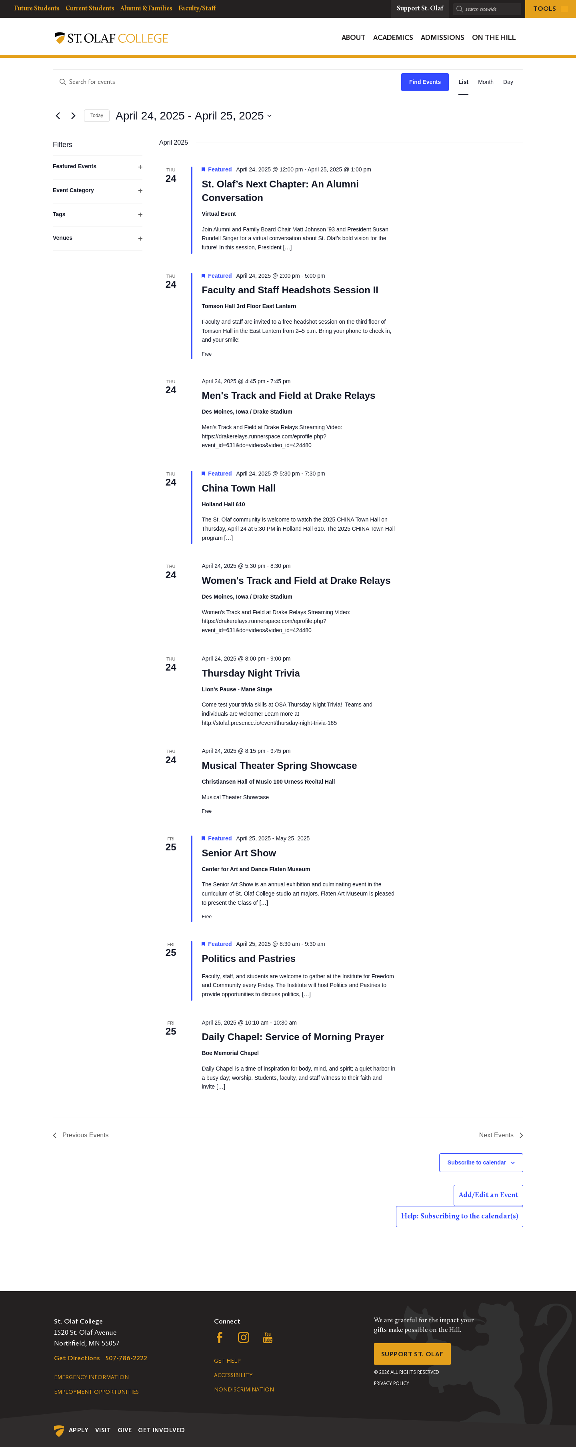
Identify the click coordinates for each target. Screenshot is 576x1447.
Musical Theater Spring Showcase (279, 765)
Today (96, 115)
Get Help (227, 1360)
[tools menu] (550, 9)
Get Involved (161, 1430)
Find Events (425, 82)
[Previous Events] (57, 116)
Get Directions (77, 1357)
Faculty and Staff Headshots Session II (290, 290)
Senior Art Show (239, 853)
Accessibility (233, 1375)
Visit (103, 1430)
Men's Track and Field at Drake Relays (288, 395)
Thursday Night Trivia (251, 673)
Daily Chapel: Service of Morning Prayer (293, 1036)
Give (125, 1430)
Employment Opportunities (96, 1392)
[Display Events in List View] (463, 82)
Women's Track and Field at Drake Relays (296, 580)
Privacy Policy (391, 1385)
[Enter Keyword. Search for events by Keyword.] (227, 82)
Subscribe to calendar (477, 1162)
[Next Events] (73, 116)
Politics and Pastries (249, 958)
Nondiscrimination (244, 1389)
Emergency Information (91, 1377)
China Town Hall (239, 488)
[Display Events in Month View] (486, 82)
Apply (79, 1430)
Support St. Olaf (414, 1354)
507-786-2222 (126, 1357)
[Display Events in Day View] (508, 82)
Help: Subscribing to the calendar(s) (459, 1216)
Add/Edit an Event (488, 1195)
